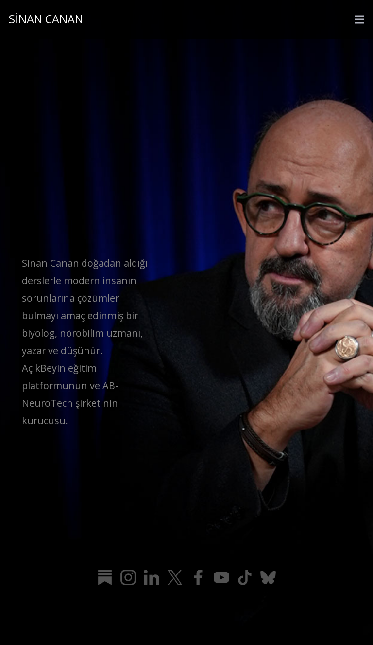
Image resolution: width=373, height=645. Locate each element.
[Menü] (360, 19)
